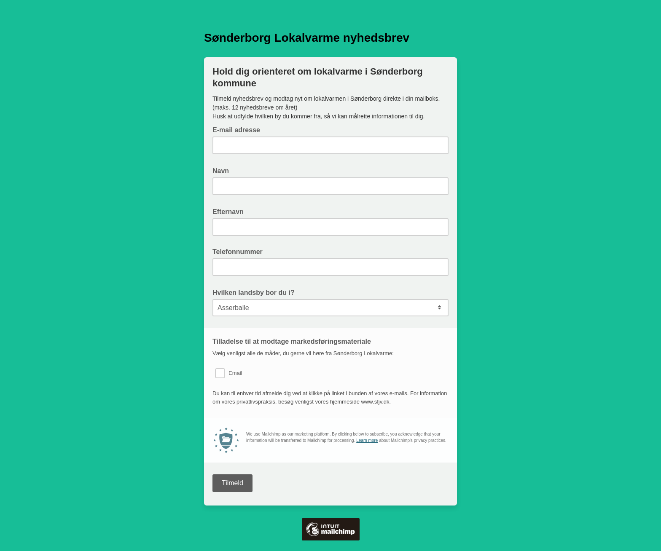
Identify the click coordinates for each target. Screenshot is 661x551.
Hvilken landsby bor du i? (256, 292)
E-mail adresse (238, 129)
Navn (223, 170)
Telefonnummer (237, 251)
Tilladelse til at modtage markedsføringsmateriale (291, 341)
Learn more (367, 440)
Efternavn (230, 211)
